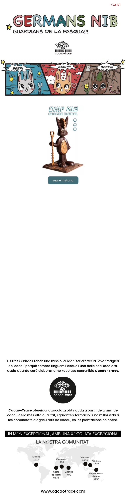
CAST (116, 4)
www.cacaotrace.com (63, 491)
